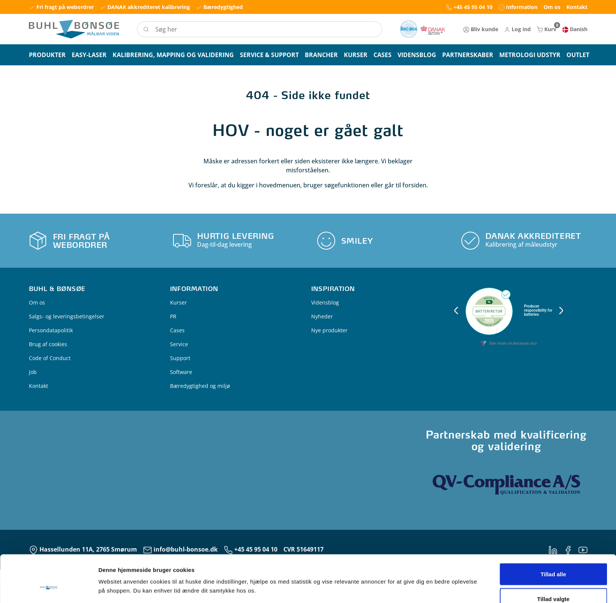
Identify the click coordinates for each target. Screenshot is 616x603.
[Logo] (74, 29)
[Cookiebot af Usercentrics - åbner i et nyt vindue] (48, 588)
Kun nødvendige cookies (553, 583)
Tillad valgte (553, 558)
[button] (517, 29)
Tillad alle (553, 534)
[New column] (422, 29)
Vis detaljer (390, 574)
